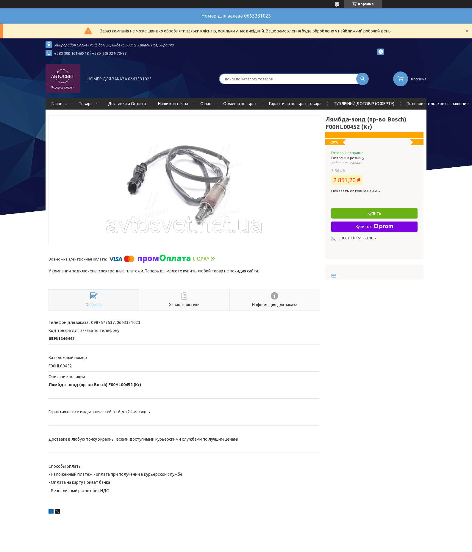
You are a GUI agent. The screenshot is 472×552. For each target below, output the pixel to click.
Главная (59, 104)
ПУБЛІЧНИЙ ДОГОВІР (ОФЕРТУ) (364, 104)
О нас (205, 104)
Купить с (374, 226)
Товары (86, 104)
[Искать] (362, 79)
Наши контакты (173, 104)
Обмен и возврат (240, 104)
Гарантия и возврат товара (295, 104)
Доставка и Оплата (127, 104)
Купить (374, 213)
